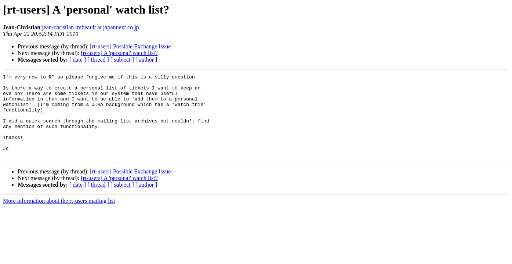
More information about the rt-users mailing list (59, 217)
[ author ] (146, 59)
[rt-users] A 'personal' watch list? (119, 53)
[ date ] (77, 59)
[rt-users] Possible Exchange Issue (130, 46)
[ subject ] (122, 59)
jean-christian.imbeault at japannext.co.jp (90, 27)
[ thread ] (98, 59)
